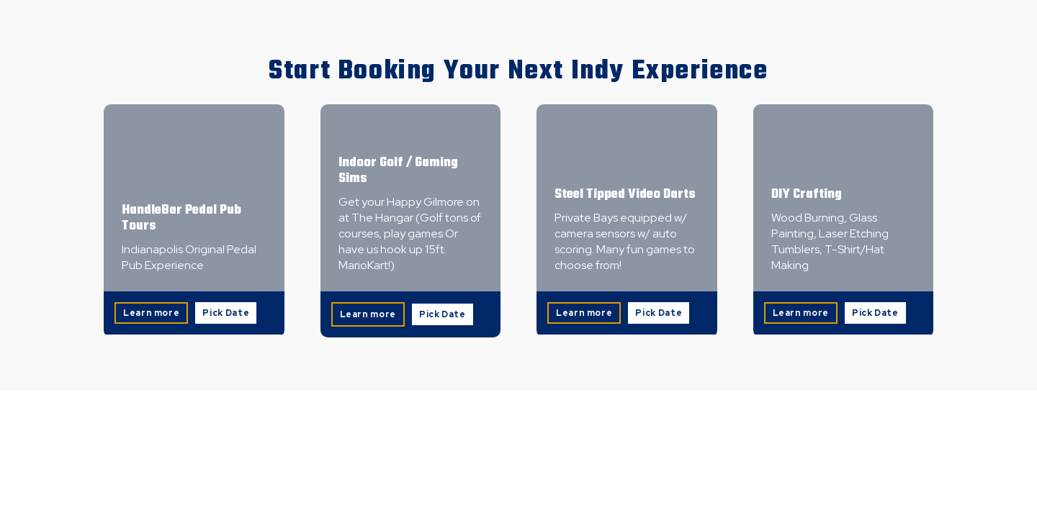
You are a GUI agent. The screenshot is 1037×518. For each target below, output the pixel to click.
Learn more (151, 313)
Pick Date (225, 313)
